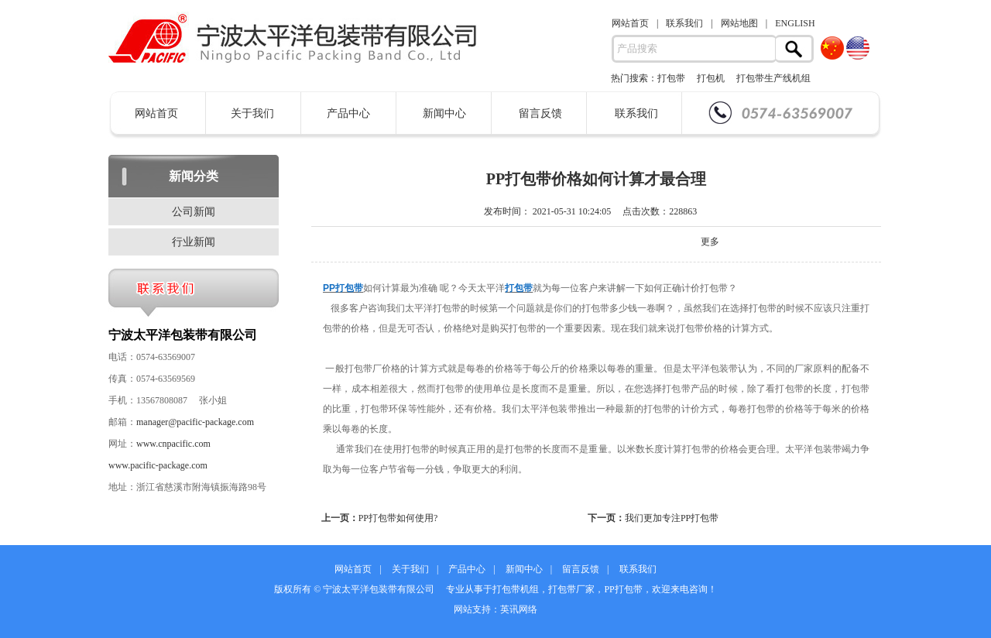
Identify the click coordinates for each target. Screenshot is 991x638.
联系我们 (684, 23)
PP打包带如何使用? (398, 518)
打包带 (671, 78)
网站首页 (630, 23)
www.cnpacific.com (173, 443)
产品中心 (348, 113)
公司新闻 (193, 212)
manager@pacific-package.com (195, 422)
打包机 (711, 78)
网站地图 (739, 23)
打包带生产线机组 (773, 78)
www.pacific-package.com (157, 465)
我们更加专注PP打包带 (671, 518)
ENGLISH (794, 23)
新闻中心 (444, 113)
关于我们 (252, 113)
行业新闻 (193, 242)
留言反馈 (540, 113)
